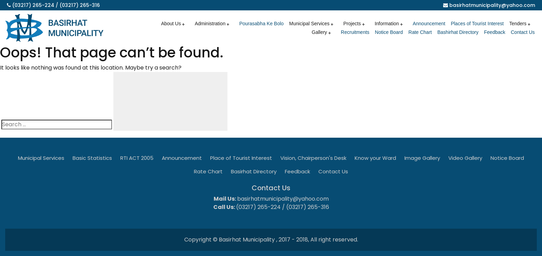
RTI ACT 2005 (136, 158)
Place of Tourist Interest (241, 158)
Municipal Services (309, 23)
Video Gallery (465, 158)
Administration (210, 23)
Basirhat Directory (254, 171)
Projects (352, 23)
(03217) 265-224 (33, 5)
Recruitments (355, 32)
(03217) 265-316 (79, 5)
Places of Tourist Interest (477, 23)
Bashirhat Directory (457, 32)
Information (387, 23)
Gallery (319, 32)
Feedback (494, 32)
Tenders (517, 23)
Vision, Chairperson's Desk (313, 158)
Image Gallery (422, 158)
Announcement (429, 23)
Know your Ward (375, 158)
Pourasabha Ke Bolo (261, 23)
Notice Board (389, 32)
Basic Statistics (92, 158)
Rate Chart (420, 32)
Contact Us (523, 32)
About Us (171, 23)
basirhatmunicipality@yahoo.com (492, 5)
